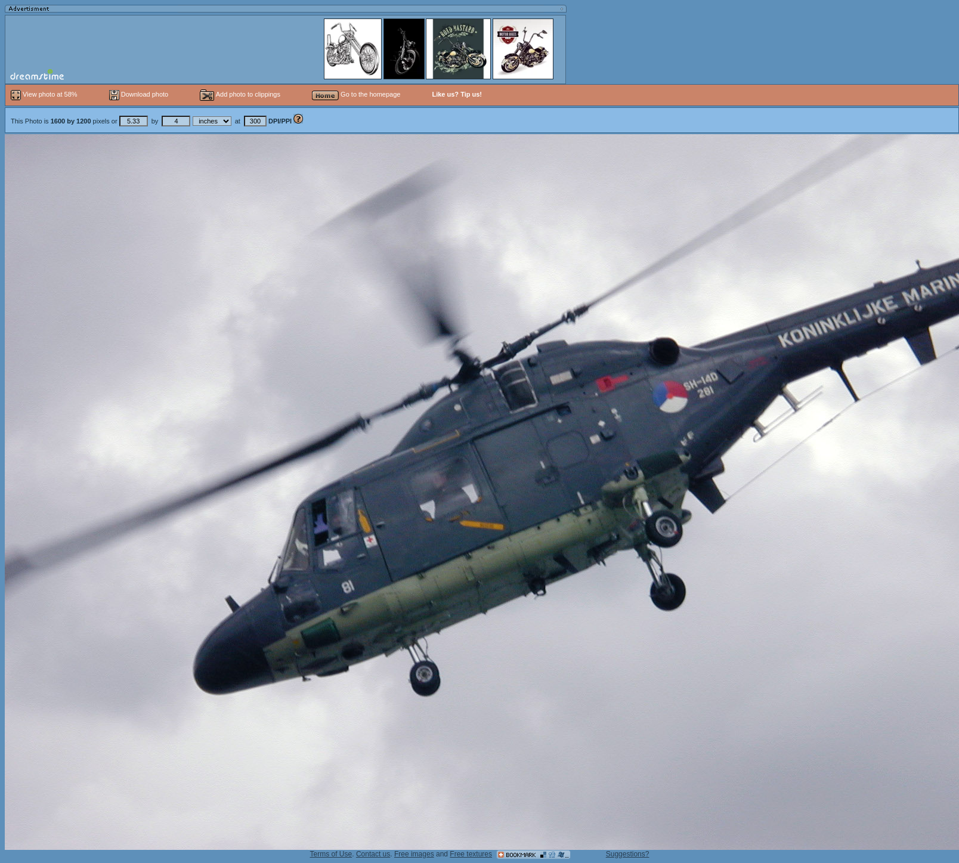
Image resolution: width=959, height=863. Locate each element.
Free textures (471, 854)
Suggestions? (627, 854)
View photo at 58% (45, 94)
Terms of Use (331, 854)
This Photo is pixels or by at (152, 121)
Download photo (139, 94)
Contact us (373, 854)
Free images (414, 854)
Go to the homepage (356, 94)
